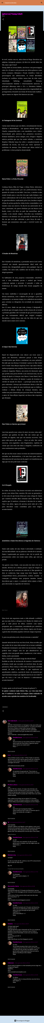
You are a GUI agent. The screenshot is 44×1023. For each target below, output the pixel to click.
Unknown (11, 963)
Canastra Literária (10, 3)
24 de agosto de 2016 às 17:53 (30, 871)
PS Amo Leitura (12, 784)
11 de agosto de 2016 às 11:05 (19, 755)
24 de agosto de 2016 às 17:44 (30, 804)
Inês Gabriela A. (12, 720)
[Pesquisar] (42, 3)
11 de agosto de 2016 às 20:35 (25, 784)
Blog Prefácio (12, 834)
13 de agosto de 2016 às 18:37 (21, 923)
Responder (11, 751)
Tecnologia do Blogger (22, 1020)
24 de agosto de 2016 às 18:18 (30, 975)
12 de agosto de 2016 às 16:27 (17, 822)
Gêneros (5, 707)
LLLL (9, 755)
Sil (8, 822)
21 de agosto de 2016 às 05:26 (22, 963)
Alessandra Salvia (13, 886)
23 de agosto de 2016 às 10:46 (30, 737)
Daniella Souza (17, 737)
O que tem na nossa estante (15, 869)
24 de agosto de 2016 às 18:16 (30, 903)
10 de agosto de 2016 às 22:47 (25, 720)
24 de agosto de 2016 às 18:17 (30, 942)
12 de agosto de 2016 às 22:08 (27, 886)
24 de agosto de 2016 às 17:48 (30, 837)
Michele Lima (12, 855)
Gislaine (10, 923)
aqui (30, 691)
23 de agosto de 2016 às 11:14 (30, 768)
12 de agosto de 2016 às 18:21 (24, 855)
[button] (3, 19)
